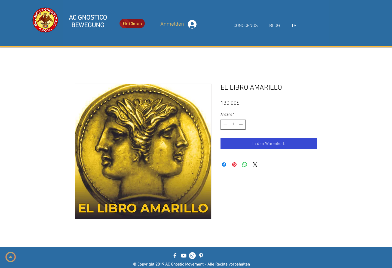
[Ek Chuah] (132, 23)
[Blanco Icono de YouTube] (183, 255)
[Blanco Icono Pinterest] (201, 255)
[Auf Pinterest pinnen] (234, 164)
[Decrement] (224, 124)
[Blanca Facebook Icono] (174, 255)
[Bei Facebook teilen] (224, 164)
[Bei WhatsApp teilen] (244, 164)
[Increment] (241, 124)
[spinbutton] (233, 124)
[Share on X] (255, 164)
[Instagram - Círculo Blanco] (192, 255)
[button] (246, 23)
